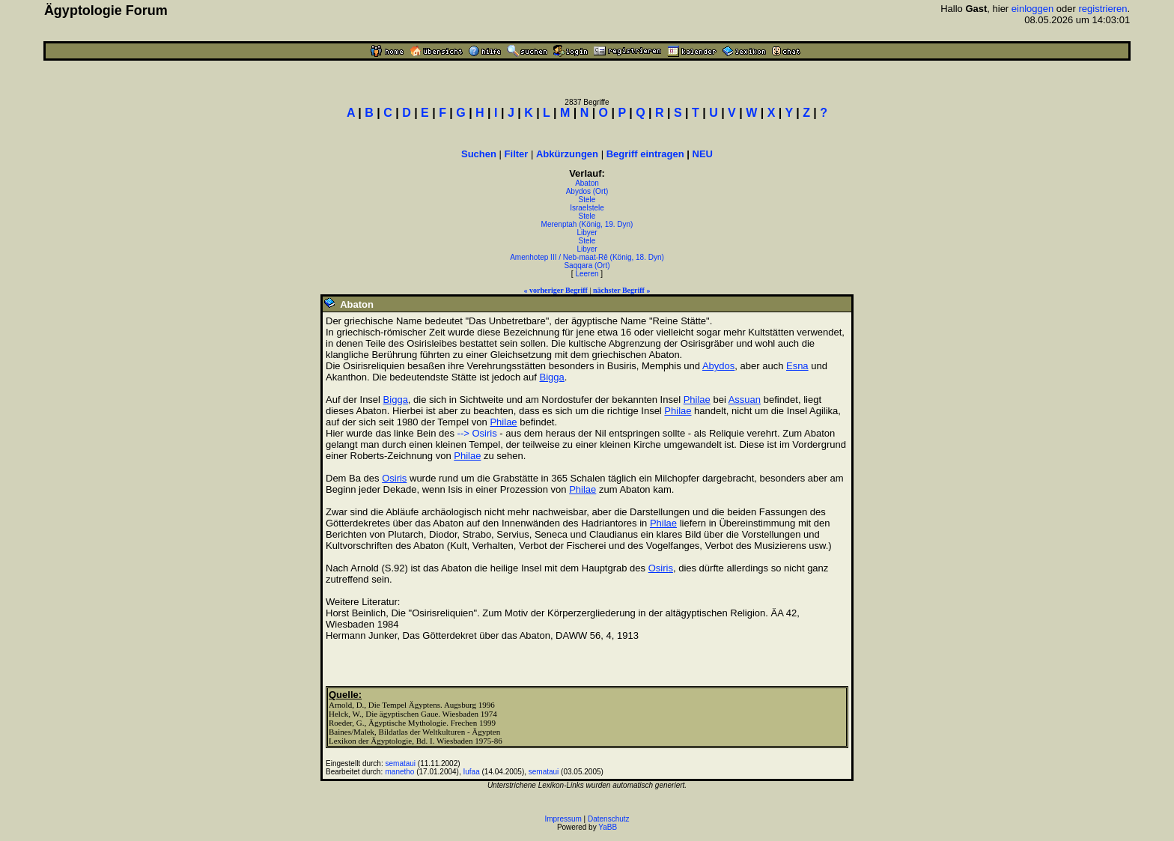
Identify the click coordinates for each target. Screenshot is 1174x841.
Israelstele (587, 208)
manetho (400, 772)
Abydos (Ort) (587, 191)
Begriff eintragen (645, 154)
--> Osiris (477, 433)
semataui (401, 763)
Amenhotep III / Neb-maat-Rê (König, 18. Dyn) (587, 257)
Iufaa (471, 772)
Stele (587, 199)
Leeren (586, 274)
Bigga (551, 377)
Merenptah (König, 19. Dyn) (587, 224)
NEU (703, 154)
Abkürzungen (567, 154)
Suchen (478, 154)
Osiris (394, 478)
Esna (797, 365)
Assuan (745, 399)
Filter (517, 154)
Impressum (562, 819)
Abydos (718, 365)
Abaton (587, 183)
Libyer (587, 232)
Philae (697, 399)
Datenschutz (609, 819)
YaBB (607, 827)
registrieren (1102, 8)
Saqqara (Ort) (586, 265)
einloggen (1032, 8)
